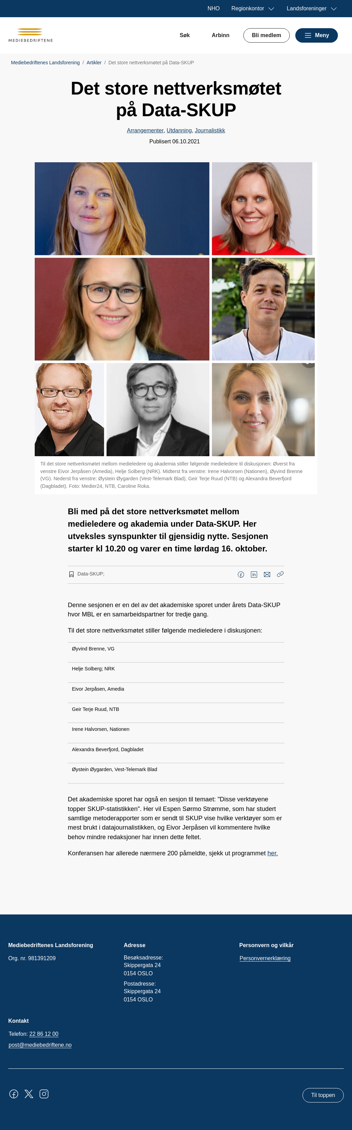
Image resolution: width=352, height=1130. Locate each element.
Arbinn (221, 35)
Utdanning (179, 130)
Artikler (94, 62)
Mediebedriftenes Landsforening (45, 62)
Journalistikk (210, 130)
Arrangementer (145, 130)
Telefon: (33, 1034)
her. (272, 853)
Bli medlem (266, 35)
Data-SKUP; (90, 574)
